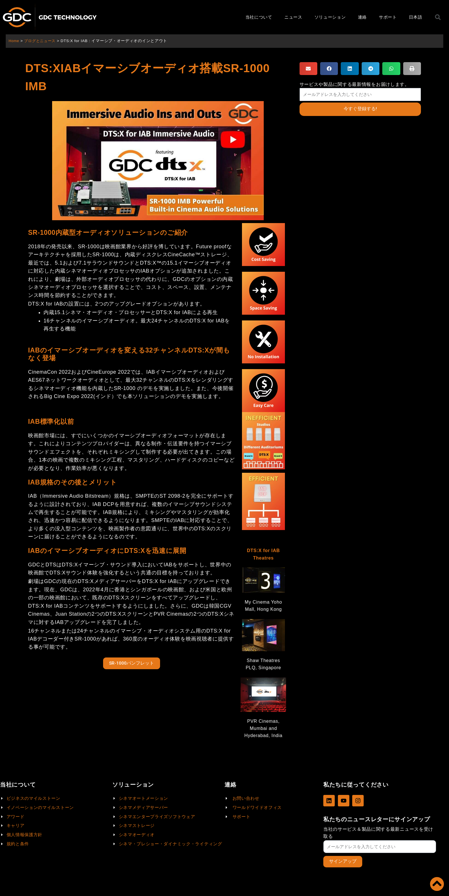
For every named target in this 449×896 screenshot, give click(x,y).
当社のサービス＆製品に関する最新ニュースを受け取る (378, 832)
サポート (388, 17)
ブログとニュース (42, 41)
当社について (258, 17)
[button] (308, 68)
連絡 (362, 17)
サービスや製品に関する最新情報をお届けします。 (354, 84)
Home (14, 41)
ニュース (293, 17)
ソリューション (330, 17)
